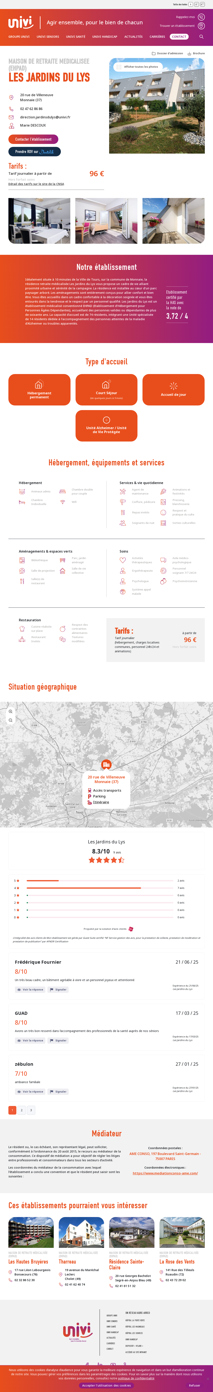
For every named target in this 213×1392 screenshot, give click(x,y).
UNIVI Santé (75, 37)
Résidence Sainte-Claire (126, 1264)
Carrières (157, 37)
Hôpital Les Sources (134, 1333)
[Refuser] (208, 1379)
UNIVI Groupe (21, 22)
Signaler (58, 990)
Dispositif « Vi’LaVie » (134, 1346)
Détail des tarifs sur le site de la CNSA (36, 184)
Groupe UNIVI (19, 37)
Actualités (133, 37)
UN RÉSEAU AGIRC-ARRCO (137, 1313)
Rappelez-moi (185, 17)
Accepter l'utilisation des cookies (106, 1385)
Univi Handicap (131, 1339)
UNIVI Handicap (104, 37)
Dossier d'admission (170, 53)
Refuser (194, 1385)
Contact (179, 37)
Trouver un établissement (177, 26)
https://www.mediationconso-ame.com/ (165, 1173)
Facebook (87, 1365)
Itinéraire (101, 802)
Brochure (199, 53)
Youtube (113, 1365)
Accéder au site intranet (136, 1352)
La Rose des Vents (177, 1261)
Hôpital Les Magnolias (135, 1326)
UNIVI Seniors (48, 37)
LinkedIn (100, 1365)
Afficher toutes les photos (141, 67)
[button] (106, 764)
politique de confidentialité (136, 1378)
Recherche (201, 37)
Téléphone (126, 1365)
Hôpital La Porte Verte (135, 1320)
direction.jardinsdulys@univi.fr (45, 117)
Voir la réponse (30, 990)
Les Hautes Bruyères (28, 1261)
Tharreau (67, 1261)
